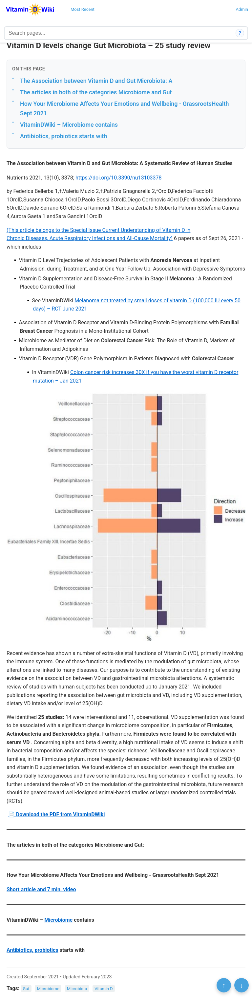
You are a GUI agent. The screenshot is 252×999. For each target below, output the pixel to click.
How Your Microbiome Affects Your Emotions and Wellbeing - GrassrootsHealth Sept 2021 (124, 108)
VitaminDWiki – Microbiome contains (69, 124)
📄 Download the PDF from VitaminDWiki (56, 814)
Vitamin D (103, 988)
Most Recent (82, 9)
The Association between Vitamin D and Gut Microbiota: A (96, 80)
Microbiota (77, 988)
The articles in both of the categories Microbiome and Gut (96, 92)
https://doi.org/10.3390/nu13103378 (118, 178)
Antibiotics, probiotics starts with (63, 136)
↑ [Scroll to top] (223, 985)
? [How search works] (240, 33)
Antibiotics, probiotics (32, 950)
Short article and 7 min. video (41, 889)
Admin (242, 9)
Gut (26, 988)
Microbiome (58, 920)
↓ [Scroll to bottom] (241, 985)
